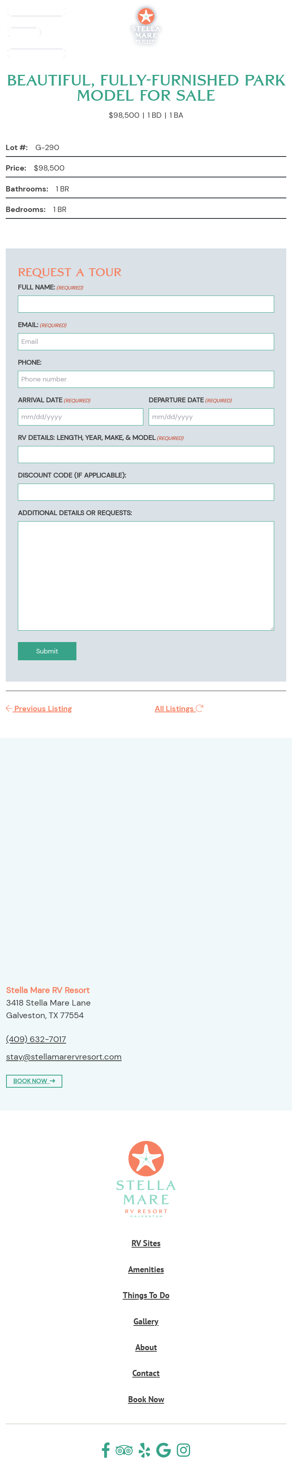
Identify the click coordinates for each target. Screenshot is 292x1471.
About (146, 1347)
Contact (146, 1373)
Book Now (259, 33)
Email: (42, 324)
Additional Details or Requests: (75, 512)
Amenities (146, 1269)
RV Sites (146, 1243)
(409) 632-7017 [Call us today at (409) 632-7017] (36, 1039)
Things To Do (146, 1295)
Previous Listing (39, 708)
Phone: (29, 362)
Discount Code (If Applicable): (72, 475)
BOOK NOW (34, 1081)
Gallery (146, 1321)
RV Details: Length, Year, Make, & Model (100, 437)
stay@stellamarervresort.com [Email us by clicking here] (64, 1056)
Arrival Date (54, 400)
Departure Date (190, 400)
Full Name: (50, 287)
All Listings (179, 708)
